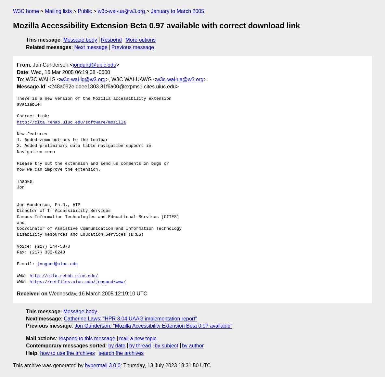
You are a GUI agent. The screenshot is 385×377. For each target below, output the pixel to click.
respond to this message (86, 338)
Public (85, 11)
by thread (140, 345)
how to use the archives (67, 353)
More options (141, 40)
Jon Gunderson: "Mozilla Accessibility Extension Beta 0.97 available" (153, 326)
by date (116, 345)
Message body (80, 40)
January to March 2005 (177, 11)
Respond (111, 40)
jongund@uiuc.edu (94, 65)
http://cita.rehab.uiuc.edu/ (64, 276)
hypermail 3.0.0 (102, 365)
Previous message (132, 47)
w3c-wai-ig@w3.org (83, 79)
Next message (91, 47)
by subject (166, 345)
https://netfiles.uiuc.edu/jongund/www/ (78, 282)
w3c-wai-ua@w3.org (121, 11)
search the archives (121, 353)
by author (193, 345)
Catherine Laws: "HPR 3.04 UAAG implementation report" (130, 318)
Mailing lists (58, 11)
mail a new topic (138, 338)
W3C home (26, 11)
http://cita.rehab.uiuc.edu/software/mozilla (71, 122)
